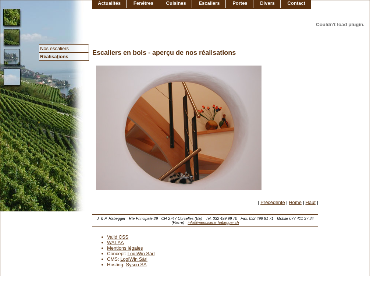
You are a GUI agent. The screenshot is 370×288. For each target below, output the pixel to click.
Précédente (272, 202)
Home (295, 202)
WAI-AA (115, 242)
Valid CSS (117, 237)
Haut (311, 202)
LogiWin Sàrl (141, 253)
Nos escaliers (54, 48)
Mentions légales (125, 248)
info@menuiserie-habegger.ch (213, 223)
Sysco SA (136, 264)
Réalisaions (54, 56)
